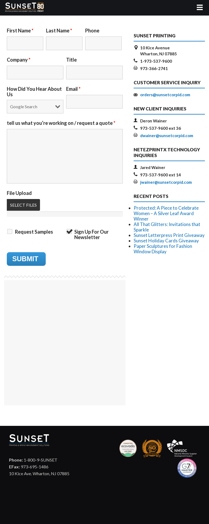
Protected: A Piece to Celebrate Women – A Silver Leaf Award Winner (166, 213)
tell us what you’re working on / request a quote (61, 123)
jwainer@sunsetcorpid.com (166, 182)
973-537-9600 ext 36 (160, 128)
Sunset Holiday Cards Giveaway (166, 240)
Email (73, 89)
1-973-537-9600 (156, 61)
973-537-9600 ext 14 (160, 174)
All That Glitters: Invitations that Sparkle (167, 227)
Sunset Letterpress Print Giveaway (169, 235)
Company (18, 59)
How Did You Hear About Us (34, 91)
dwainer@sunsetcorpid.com (166, 135)
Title (71, 59)
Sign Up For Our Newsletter (91, 234)
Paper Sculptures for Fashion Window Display (163, 248)
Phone (92, 30)
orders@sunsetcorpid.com (165, 94)
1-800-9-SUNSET (33, 459)
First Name (20, 30)
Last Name (59, 30)
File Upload (19, 193)
